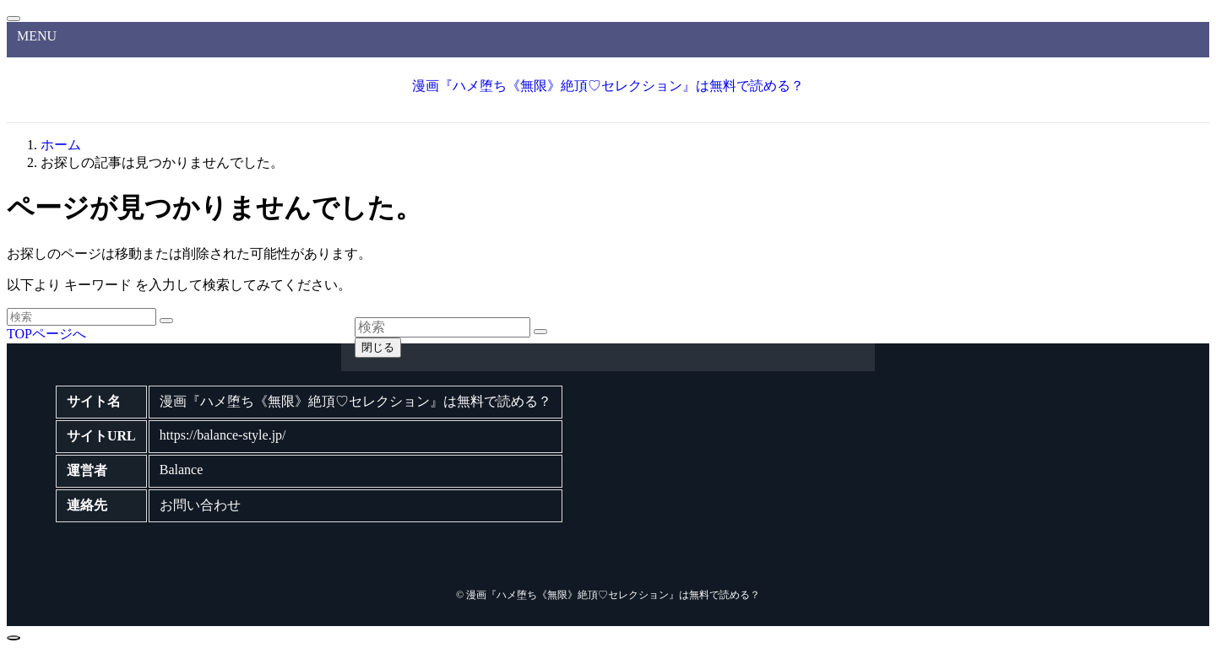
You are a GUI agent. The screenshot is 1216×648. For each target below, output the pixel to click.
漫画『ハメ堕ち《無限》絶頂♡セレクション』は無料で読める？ (608, 85)
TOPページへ (46, 334)
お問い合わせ (200, 505)
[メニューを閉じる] (13, 18)
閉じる (377, 347)
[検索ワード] (81, 317)
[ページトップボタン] (13, 637)
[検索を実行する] (166, 320)
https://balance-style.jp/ (223, 435)
